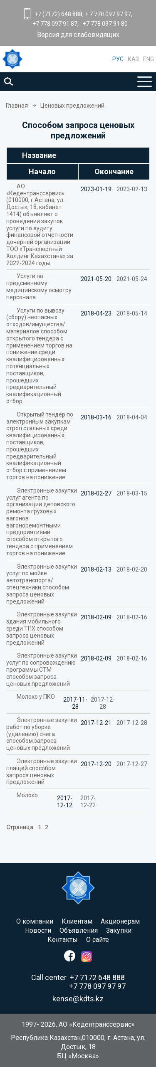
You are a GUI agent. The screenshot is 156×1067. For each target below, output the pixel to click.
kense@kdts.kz (78, 998)
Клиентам (77, 921)
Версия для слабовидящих (78, 34)
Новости (38, 930)
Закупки (118, 930)
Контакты (62, 940)
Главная (17, 105)
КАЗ (133, 59)
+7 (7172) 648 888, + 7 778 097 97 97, (83, 14)
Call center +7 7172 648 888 (78, 977)
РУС (118, 59)
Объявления (78, 930)
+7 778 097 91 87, (55, 23)
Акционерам (120, 921)
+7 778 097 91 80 (105, 23)
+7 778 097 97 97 (97, 986)
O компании (34, 921)
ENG (148, 59)
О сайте (97, 940)
